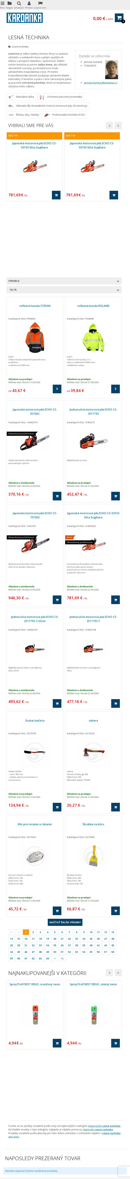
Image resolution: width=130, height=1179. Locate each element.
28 (112, 868)
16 (25, 868)
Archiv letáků (14, 1086)
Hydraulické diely (77, 1061)
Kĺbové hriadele (77, 1057)
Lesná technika (76, 1082)
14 (11, 868)
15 (18, 868)
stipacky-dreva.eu (88, 1147)
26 (98, 868)
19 (47, 868)
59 (11, 887)
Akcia (71, 1050)
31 (25, 874)
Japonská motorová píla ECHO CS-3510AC (35, 341)
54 (83, 881)
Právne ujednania (16, 1075)
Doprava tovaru (15, 1061)
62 (33, 887)
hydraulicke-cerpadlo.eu (20, 1147)
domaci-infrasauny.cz (63, 1150)
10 (91, 861)
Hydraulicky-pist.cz (18, 1157)
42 (105, 874)
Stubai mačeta (34, 650)
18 (40, 868)
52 (69, 881)
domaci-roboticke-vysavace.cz (79, 1154)
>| (62, 887)
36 (62, 874)
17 (33, 868)
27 (105, 868)
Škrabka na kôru (93, 753)
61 (25, 887)
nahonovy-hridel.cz (110, 1157)
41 (98, 874)
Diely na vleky (76, 1075)
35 (54, 874)
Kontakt (11, 1068)
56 (98, 881)
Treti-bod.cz (36, 1157)
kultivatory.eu (32, 1154)
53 (76, 881)
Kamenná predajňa (17, 1064)
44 (11, 881)
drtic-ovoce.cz (16, 1154)
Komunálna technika (79, 1086)
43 (112, 874)
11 (98, 861)
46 (25, 881)
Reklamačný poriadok (19, 1057)
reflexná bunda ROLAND (93, 235)
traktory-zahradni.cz (111, 1147)
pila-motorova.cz (51, 1154)
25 (91, 868)
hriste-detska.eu (20, 1150)
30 (18, 874)
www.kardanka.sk (22, 1127)
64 (47, 887)
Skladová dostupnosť (18, 1082)
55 (91, 881)
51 (62, 881)
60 (18, 887)
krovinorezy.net (68, 1147)
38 (76, 874)
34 (47, 874)
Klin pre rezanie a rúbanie (35, 753)
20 (54, 868)
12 (105, 861)
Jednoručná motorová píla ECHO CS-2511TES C (93, 548)
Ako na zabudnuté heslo (20, 1079)
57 (105, 881)
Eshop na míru (13, 1174)
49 (47, 881)
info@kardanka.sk (24, 1124)
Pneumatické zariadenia (81, 1064)
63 (40, 887)
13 (112, 861)
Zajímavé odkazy (16, 1072)
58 (112, 881)
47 (33, 881)
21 (62, 868)
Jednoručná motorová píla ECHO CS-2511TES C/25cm (35, 548)
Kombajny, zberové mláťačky (84, 1079)
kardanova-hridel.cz (57, 1143)
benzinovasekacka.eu (47, 1147)
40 (91, 874)
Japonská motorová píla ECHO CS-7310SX (35, 444)
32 (33, 874)
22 (69, 868)
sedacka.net (66, 1157)
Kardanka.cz (51, 1157)
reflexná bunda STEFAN (35, 235)
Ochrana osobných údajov (21, 1053)
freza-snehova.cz (40, 1150)
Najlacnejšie (104, 986)
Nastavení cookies (75, 1171)
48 (40, 881)
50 (54, 881)
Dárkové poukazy (78, 1053)
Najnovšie (98, 989)
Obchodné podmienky (19, 1050)
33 (40, 874)
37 (69, 874)
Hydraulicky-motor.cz (109, 1154)
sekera (93, 650)
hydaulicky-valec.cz (108, 1143)
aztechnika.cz (37, 1143)
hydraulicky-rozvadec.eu (83, 1143)
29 (11, 874)
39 (83, 874)
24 (83, 868)
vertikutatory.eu (85, 1150)
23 (76, 868)
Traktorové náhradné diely (83, 1068)
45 (18, 881)
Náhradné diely (76, 1072)
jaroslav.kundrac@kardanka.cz (100, 82)
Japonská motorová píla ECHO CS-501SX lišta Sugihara (93, 444)
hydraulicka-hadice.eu (86, 1157)
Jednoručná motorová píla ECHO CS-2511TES (93, 341)
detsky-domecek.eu (106, 1150)
